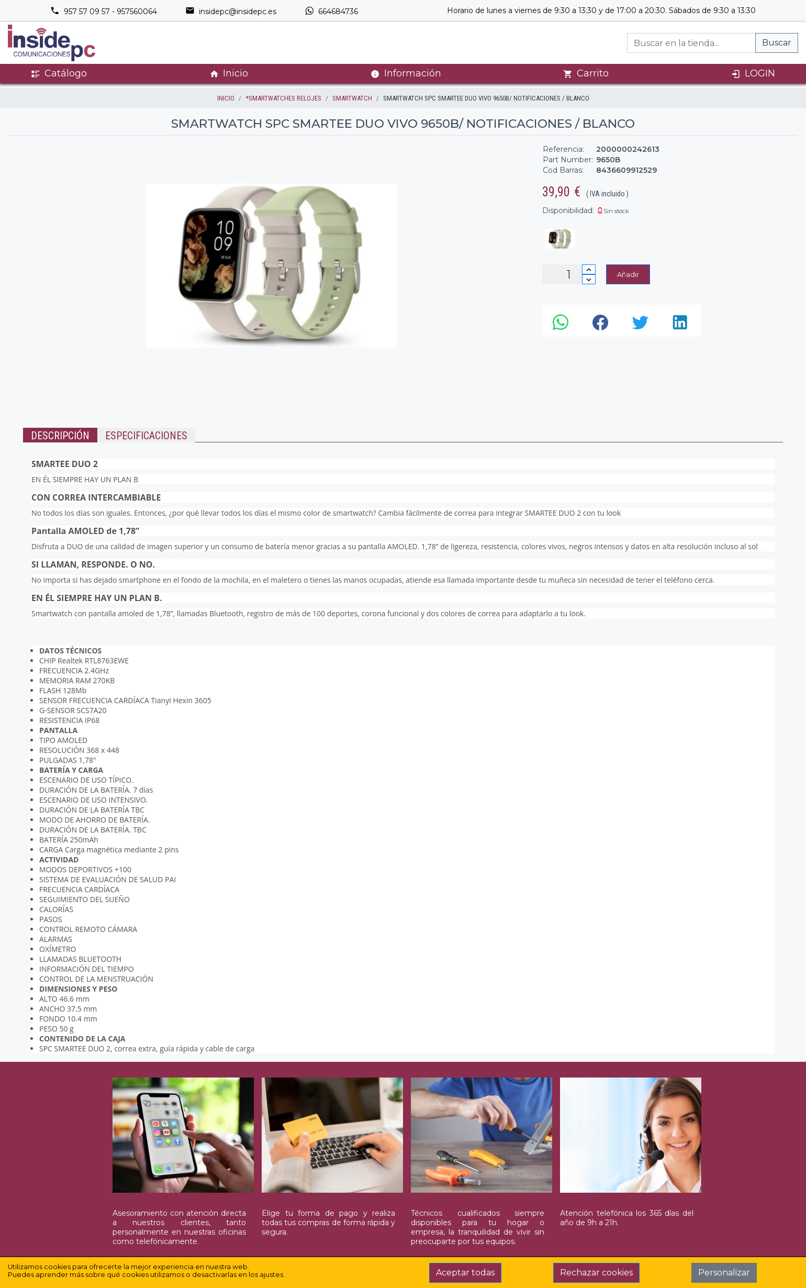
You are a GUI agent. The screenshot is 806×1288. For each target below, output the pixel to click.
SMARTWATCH (352, 98)
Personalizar (724, 1273)
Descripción (60, 435)
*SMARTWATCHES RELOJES (283, 98)
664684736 (331, 11)
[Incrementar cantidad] (589, 269)
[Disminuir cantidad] (589, 279)
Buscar (776, 43)
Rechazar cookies (596, 1273)
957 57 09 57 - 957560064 (103, 11)
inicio (225, 98)
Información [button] (406, 73)
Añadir (628, 274)
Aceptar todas (465, 1273)
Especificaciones (146, 435)
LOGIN (753, 74)
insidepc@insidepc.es (230, 11)
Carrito (586, 74)
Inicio (228, 74)
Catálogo (59, 74)
